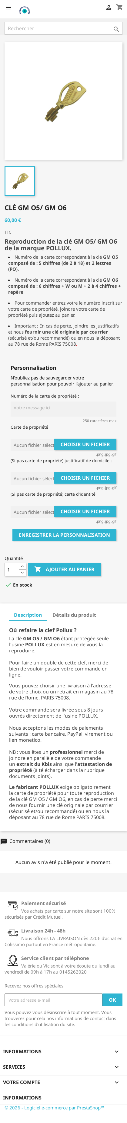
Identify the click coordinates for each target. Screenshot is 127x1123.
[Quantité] (12, 569)
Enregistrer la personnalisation (64, 535)
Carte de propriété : (31, 427)
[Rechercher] (63, 28)
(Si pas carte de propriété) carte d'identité (53, 494)
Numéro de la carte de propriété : (45, 396)
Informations (22, 1097)
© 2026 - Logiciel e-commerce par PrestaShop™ (54, 1108)
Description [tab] (28, 615)
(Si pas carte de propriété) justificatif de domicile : (61, 460)
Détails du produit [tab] (74, 615)
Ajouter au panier (64, 570)
